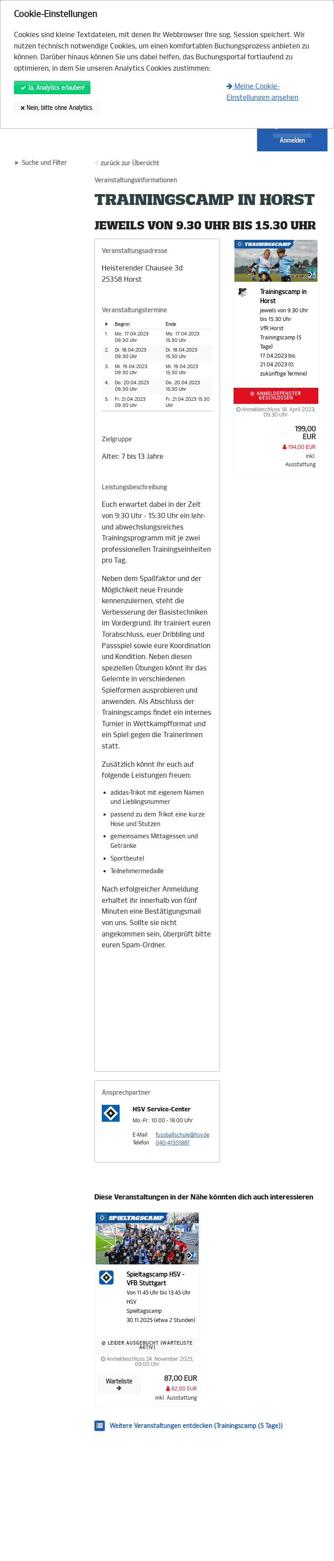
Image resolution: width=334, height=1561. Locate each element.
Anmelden (292, 140)
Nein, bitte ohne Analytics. (57, 108)
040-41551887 (173, 1143)
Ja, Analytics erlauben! (52, 88)
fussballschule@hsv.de (182, 1135)
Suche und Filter (44, 163)
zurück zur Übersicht (129, 163)
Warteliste (119, 1384)
